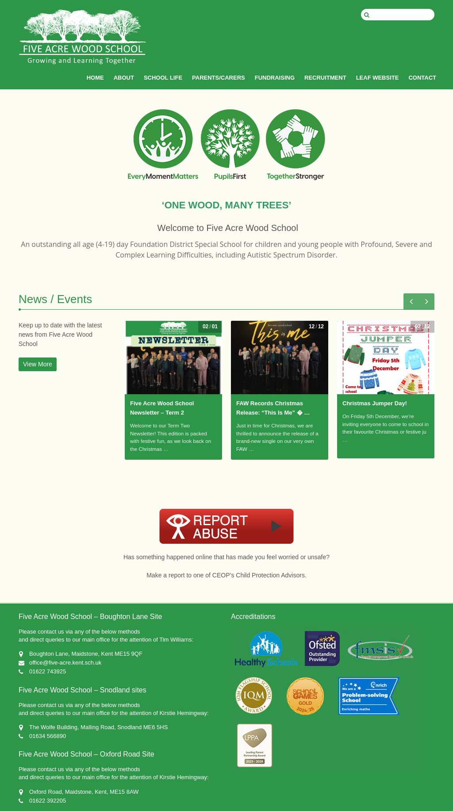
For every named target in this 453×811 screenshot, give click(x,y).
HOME (95, 77)
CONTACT (422, 77)
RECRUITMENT (325, 77)
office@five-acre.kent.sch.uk (65, 662)
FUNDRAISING (275, 77)
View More (37, 364)
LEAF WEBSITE (377, 77)
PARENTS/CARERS (218, 77)
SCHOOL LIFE (163, 77)
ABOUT (124, 77)
